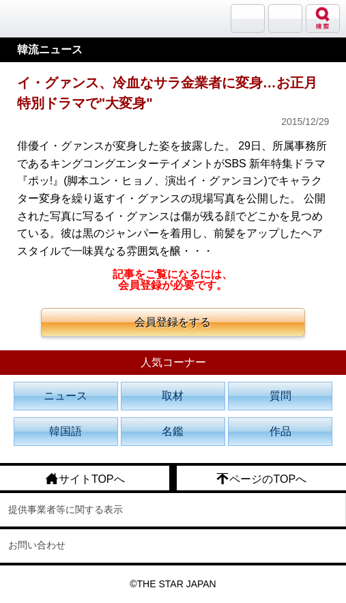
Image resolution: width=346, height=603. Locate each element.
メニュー (285, 18)
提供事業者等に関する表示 (65, 509)
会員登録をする (172, 322)
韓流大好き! (45, 18)
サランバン (247, 18)
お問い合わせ (37, 544)
